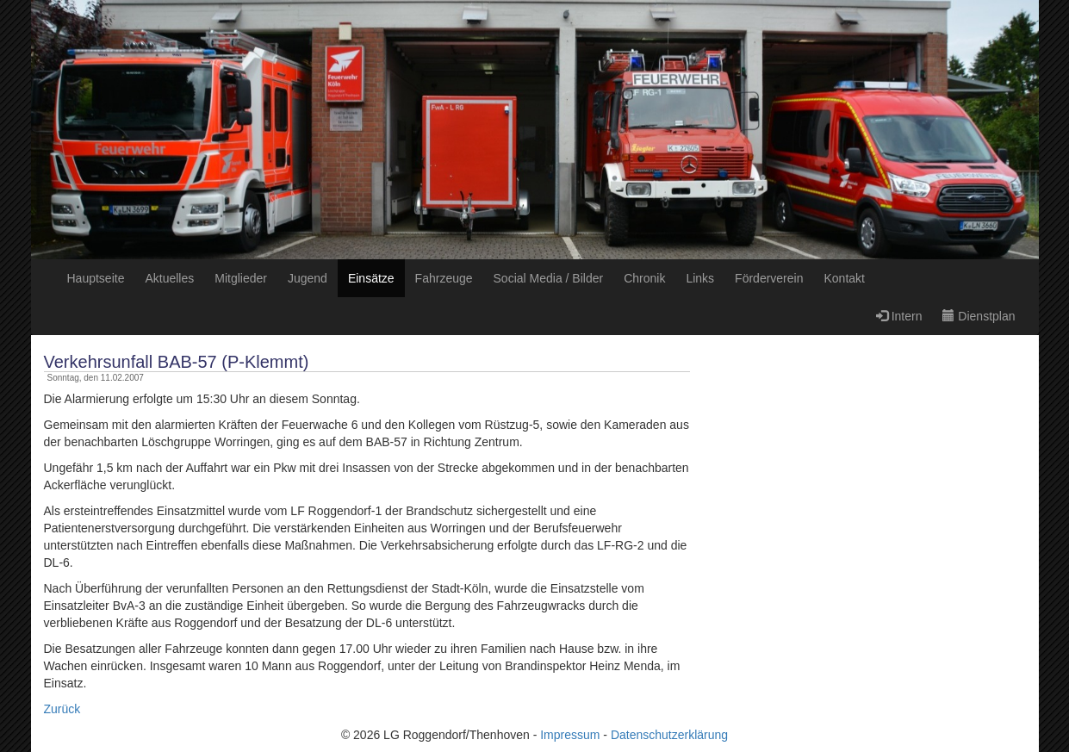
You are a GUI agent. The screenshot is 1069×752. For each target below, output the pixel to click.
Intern (899, 316)
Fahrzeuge (444, 278)
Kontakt (844, 278)
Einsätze (371, 278)
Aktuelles (169, 278)
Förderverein (769, 278)
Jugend (307, 278)
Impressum (570, 735)
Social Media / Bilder (549, 278)
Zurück (62, 709)
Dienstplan (978, 316)
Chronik (644, 278)
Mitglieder (240, 278)
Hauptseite (96, 278)
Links (700, 278)
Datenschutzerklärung (669, 735)
